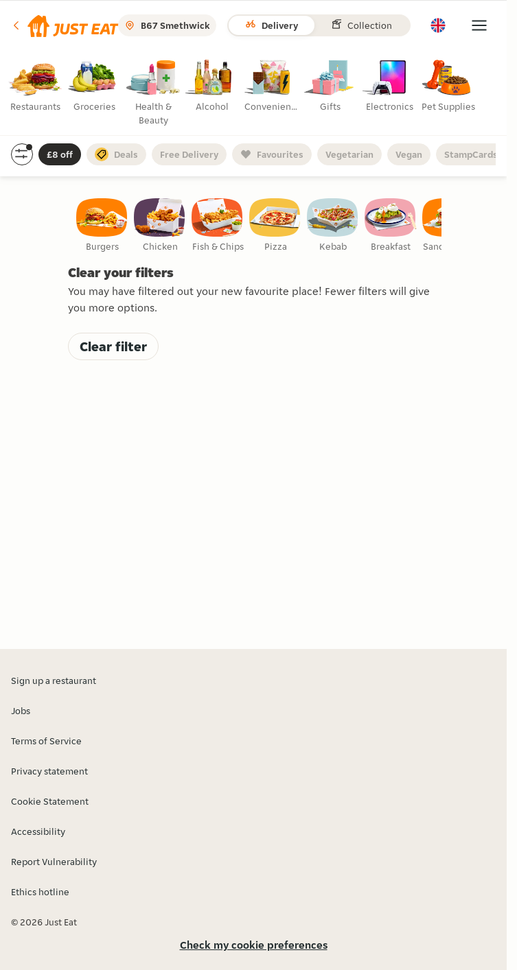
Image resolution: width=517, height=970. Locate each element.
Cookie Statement (50, 801)
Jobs (20, 711)
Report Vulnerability (54, 861)
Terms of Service (46, 741)
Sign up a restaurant (53, 680)
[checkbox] (102, 225)
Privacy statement (49, 771)
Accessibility (38, 831)
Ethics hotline (40, 892)
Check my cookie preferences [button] (254, 945)
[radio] (36, 88)
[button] (65, 25)
